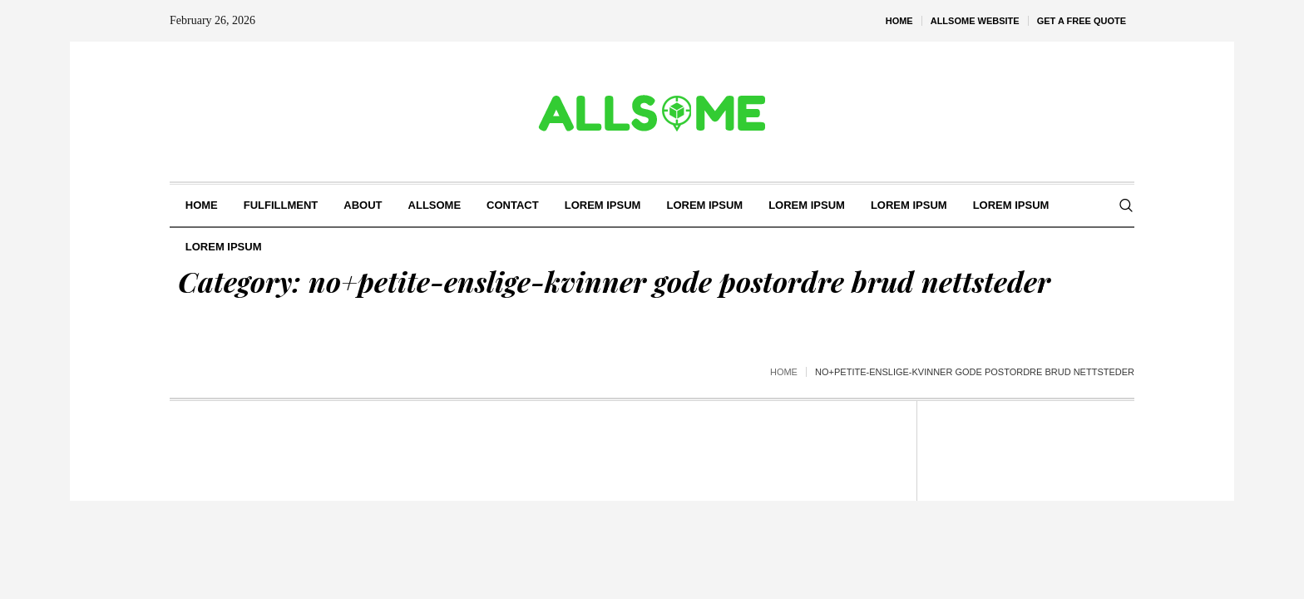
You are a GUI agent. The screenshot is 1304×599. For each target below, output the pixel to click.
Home (784, 372)
